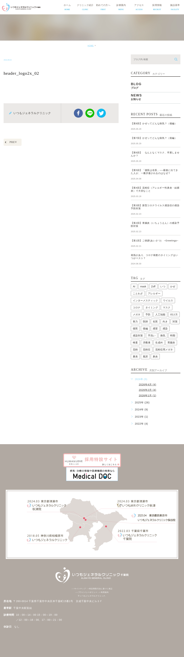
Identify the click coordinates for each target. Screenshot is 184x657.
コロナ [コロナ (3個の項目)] (136, 307)
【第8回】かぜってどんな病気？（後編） (154, 123)
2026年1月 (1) (147, 395)
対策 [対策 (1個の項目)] (175, 321)
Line (89, 113)
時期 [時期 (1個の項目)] (172, 335)
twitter (101, 113)
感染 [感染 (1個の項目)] (165, 328)
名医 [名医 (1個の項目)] (155, 321)
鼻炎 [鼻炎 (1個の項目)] (155, 356)
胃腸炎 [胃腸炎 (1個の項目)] (171, 342)
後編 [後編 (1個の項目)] (145, 328)
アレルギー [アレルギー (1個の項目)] (154, 293)
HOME (91, 46)
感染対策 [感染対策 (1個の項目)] (138, 335)
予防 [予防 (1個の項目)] (147, 314)
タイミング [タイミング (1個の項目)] (151, 307)
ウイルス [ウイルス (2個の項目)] (168, 300)
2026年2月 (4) (147, 389)
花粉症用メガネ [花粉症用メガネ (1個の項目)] (164, 349)
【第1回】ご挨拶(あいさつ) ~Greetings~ (154, 240)
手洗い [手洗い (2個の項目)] (151, 335)
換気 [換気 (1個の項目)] (162, 335)
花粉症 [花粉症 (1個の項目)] (146, 349)
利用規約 (103, 592)
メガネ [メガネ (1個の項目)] (136, 314)
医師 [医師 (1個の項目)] (145, 321)
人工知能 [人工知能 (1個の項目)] (160, 314)
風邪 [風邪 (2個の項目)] (145, 356)
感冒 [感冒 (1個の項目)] (155, 328)
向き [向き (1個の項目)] (165, 321)
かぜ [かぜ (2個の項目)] (172, 286)
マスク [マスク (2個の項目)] (166, 307)
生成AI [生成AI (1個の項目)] (159, 342)
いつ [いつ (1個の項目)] (162, 286)
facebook (78, 113)
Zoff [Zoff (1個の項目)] (153, 286)
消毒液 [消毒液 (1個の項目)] (146, 342)
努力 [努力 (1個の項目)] (135, 321)
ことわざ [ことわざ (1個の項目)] (138, 293)
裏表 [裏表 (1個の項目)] (135, 356)
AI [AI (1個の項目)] (134, 286)
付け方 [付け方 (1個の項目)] (174, 314)
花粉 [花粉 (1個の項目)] (135, 349)
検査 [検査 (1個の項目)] (135, 342)
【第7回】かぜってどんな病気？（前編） (154, 138)
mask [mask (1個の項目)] (143, 286)
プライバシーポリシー (86, 592)
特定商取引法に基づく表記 (99, 589)
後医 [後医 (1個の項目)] (135, 328)
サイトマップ (79, 589)
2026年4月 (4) (147, 384)
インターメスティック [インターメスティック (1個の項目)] (145, 300)
